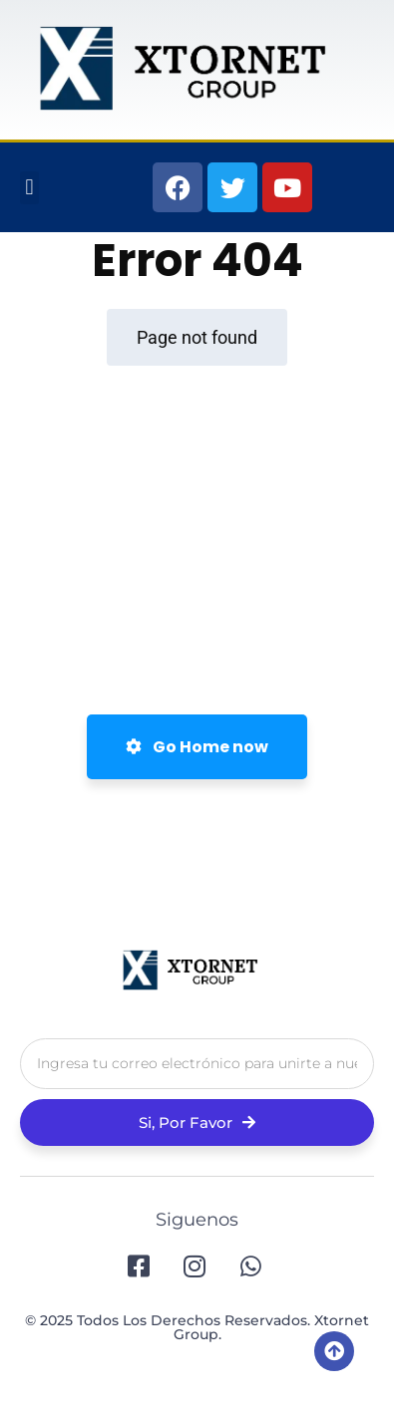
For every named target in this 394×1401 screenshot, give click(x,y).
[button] (29, 187)
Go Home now (197, 746)
